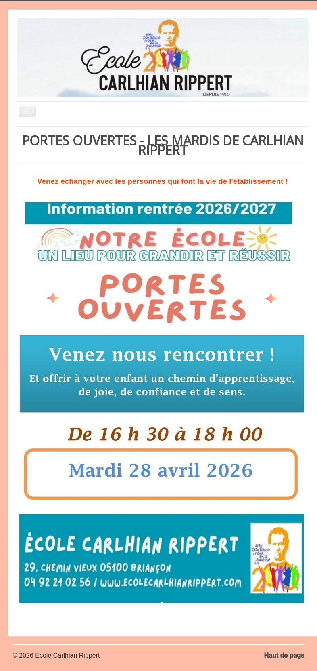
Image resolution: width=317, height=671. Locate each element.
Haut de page (284, 655)
